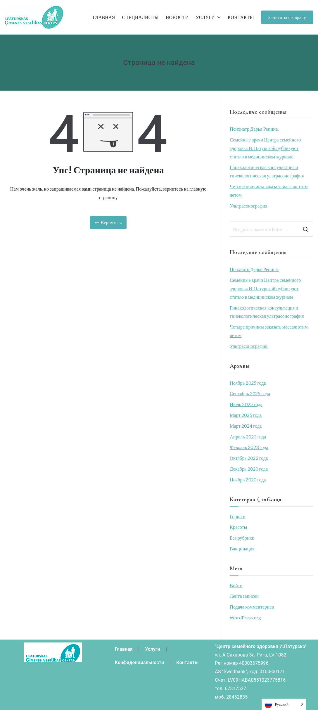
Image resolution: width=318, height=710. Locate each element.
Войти (236, 585)
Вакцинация (242, 548)
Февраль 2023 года (249, 447)
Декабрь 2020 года (249, 468)
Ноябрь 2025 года (248, 383)
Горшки (237, 516)
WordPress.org (245, 617)
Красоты (238, 527)
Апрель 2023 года (248, 436)
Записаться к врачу (287, 17)
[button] (218, 17)
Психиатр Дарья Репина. (254, 129)
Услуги (152, 649)
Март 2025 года (246, 415)
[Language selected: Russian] (284, 704)
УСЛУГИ (208, 17)
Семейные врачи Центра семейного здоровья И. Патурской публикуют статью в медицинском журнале (265, 148)
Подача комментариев (252, 606)
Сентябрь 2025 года (250, 393)
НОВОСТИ (177, 17)
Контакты (187, 662)
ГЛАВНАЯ (104, 17)
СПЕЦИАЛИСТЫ (140, 17)
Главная (124, 649)
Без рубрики (242, 537)
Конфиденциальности (139, 662)
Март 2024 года (246, 426)
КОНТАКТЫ (241, 17)
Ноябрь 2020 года (248, 479)
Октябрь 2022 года (249, 458)
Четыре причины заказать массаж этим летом (269, 191)
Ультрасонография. (249, 205)
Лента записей (244, 596)
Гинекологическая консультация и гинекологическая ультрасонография (267, 171)
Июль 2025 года (246, 404)
